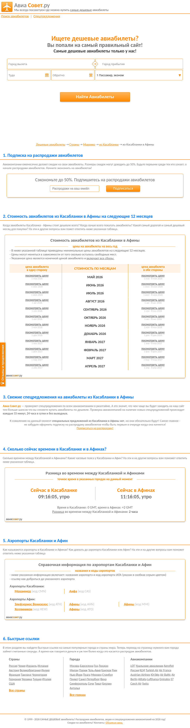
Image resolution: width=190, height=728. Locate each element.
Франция (14, 674)
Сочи (91, 683)
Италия (46, 679)
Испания (42, 666)
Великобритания (30, 670)
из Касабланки (109, 144)
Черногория (39, 674)
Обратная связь (114, 722)
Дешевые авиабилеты (50, 144)
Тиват (98, 683)
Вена (103, 679)
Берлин (107, 683)
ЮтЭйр (155, 674)
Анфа (73, 591)
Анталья (75, 688)
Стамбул (107, 674)
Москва (74, 666)
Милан (74, 670)
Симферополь (78, 683)
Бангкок (106, 670)
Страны (74, 144)
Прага (86, 674)
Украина (27, 679)
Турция (37, 679)
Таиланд (26, 674)
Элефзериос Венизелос (31, 604)
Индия (45, 670)
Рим (114, 670)
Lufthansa (153, 679)
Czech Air (136, 683)
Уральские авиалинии (149, 666)
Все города (78, 695)
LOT (132, 666)
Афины (74, 604)
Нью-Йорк (76, 674)
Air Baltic (165, 674)
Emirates (165, 679)
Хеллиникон (23, 609)
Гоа (96, 666)
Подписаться (123, 188)
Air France (165, 670)
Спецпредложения (46, 16)
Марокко (89, 144)
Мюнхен (96, 674)
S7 (172, 679)
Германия (15, 679)
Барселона (86, 666)
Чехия (22, 666)
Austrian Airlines (140, 674)
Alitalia (142, 679)
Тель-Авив (94, 670)
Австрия (14, 670)
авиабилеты (61, 7)
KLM (142, 670)
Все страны (17, 690)
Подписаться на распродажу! (95, 428)
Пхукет (74, 679)
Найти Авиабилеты (95, 97)
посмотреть (37, 276)
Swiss (145, 683)
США (12, 683)
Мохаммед (23, 591)
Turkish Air (152, 670)
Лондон (103, 666)
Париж (83, 670)
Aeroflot (169, 666)
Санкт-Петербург (89, 679)
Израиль (31, 666)
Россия (13, 666)
